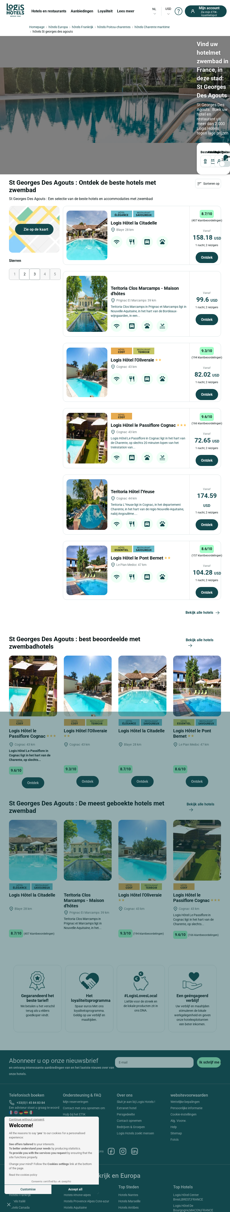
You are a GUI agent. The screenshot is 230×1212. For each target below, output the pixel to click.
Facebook (111, 1151)
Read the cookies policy (23, 1174)
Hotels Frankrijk (20, 1195)
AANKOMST (209, 152)
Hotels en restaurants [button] (48, 11)
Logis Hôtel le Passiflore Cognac (148, 425)
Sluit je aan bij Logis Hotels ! (136, 1102)
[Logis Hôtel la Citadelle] (86, 235)
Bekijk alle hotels (203, 612)
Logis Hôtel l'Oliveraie (136, 360)
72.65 (207, 440)
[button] (8, 1204)
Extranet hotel (126, 1108)
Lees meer (125, 11)
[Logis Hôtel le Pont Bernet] (86, 570)
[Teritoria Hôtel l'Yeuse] (86, 504)
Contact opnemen (129, 1120)
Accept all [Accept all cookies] (75, 1189)
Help (173, 1127)
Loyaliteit (105, 11)
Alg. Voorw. (178, 1120)
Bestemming (203, 152)
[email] (154, 1062)
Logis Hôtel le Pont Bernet (141, 558)
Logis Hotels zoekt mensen (135, 1133)
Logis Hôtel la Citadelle (134, 223)
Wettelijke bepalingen (185, 1102)
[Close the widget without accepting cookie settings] (26, 1119)
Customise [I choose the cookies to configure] (28, 1189)
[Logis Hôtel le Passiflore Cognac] (86, 438)
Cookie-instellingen (183, 1114)
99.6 (206, 299)
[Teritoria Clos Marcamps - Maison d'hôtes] (86, 304)
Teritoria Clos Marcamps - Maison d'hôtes (84, 900)
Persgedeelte (126, 1114)
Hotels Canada (19, 1207)
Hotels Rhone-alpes (77, 1195)
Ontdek (207, 257)
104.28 (207, 572)
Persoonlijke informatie (186, 1108)
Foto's (174, 1139)
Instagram (123, 1151)
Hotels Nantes (128, 1195)
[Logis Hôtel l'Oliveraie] (86, 372)
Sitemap (176, 1133)
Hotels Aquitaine (75, 1207)
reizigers (215, 152)
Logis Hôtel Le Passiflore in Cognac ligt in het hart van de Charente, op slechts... (30, 755)
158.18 (207, 237)
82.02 (207, 374)
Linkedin (134, 1151)
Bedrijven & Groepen (131, 1127)
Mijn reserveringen (75, 1102)
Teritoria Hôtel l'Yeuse (133, 491)
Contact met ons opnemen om (84, 1108)
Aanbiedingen (82, 11)
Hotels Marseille (129, 1201)
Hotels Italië (17, 1201)
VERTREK (211, 152)
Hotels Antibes (128, 1207)
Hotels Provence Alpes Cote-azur (86, 1201)
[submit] (209, 1062)
